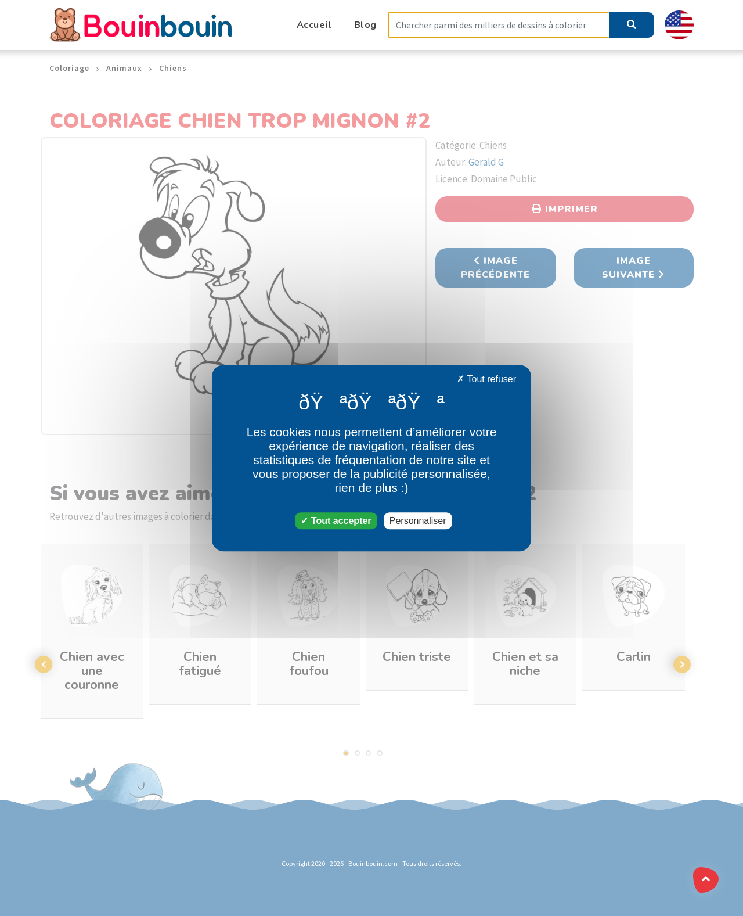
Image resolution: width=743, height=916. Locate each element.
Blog (365, 24)
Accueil (314, 24)
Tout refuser (486, 379)
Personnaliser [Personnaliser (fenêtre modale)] (417, 521)
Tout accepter (336, 521)
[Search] (498, 25)
